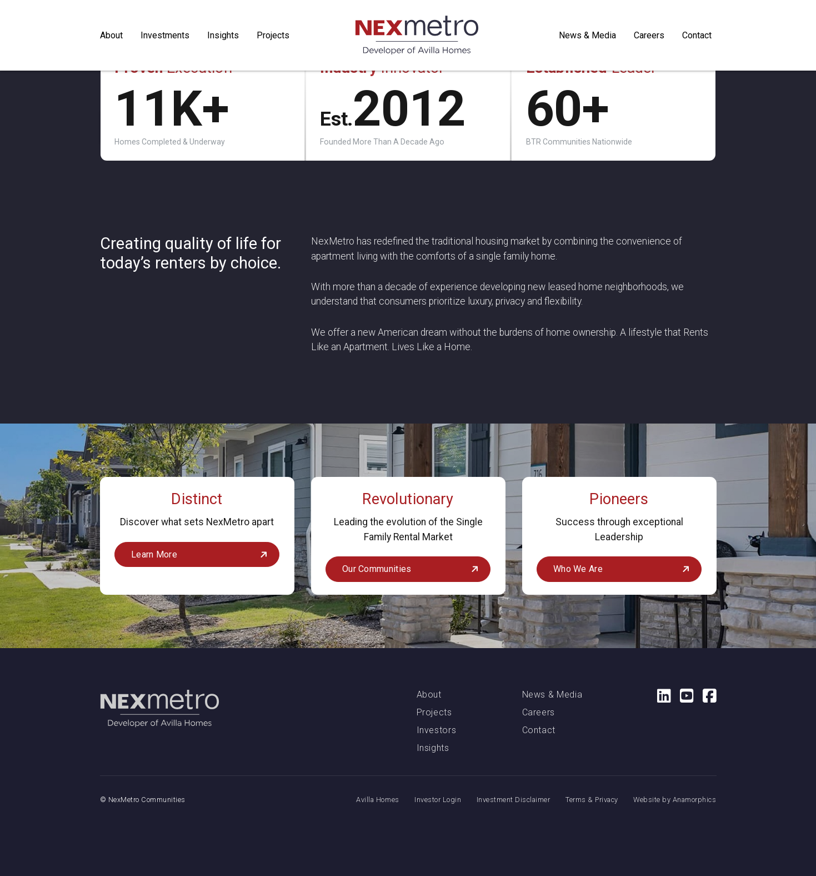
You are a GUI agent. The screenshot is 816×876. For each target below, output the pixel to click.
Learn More (154, 554)
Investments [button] (165, 35)
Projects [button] (273, 35)
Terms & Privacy (591, 799)
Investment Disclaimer (513, 799)
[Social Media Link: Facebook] (705, 696)
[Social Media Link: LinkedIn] (659, 696)
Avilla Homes (377, 799)
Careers (538, 712)
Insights (223, 35)
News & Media (587, 35)
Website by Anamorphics (674, 799)
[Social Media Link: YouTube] (682, 696)
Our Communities (377, 569)
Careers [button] (649, 35)
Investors (437, 730)
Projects (434, 712)
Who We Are (578, 569)
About (429, 694)
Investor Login (437, 799)
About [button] (111, 35)
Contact (697, 35)
